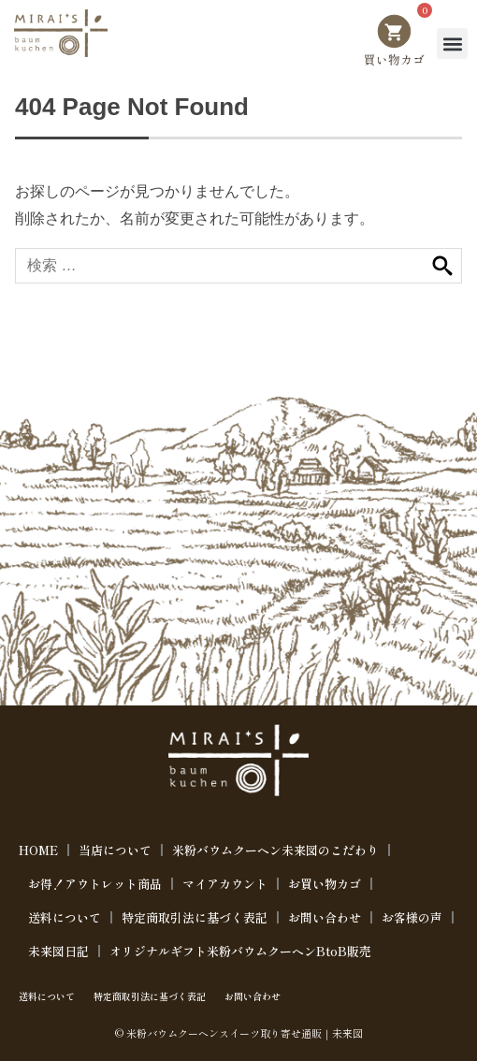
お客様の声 (412, 917)
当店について (115, 850)
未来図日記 (58, 951)
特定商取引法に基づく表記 (194, 917)
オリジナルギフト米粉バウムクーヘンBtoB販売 (240, 951)
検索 (442, 266)
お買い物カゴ (324, 884)
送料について (64, 917)
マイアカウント (224, 884)
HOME (38, 850)
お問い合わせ (324, 917)
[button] (452, 43)
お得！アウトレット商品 (95, 884)
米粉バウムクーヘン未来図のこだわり (275, 850)
